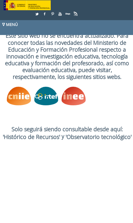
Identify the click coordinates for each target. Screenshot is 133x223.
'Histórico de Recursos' (32, 137)
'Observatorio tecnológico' (98, 137)
